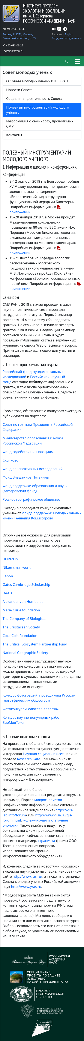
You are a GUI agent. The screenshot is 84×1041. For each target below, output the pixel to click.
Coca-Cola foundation (20, 635)
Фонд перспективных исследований (33, 468)
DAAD (7, 593)
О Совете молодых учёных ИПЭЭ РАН (37, 81)
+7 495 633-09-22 (13, 45)
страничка (46, 840)
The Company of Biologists (24, 618)
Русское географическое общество (31, 499)
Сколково (10, 460)
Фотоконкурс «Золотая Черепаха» (31, 709)
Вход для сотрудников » (66, 38)
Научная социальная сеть (44, 753)
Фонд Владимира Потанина (26, 477)
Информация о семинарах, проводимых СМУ (39, 124)
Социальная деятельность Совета (34, 98)
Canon (8, 576)
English (68, 34)
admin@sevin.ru (13, 51)
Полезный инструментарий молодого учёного (37, 110)
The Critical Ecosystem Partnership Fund (35, 644)
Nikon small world (17, 567)
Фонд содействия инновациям (28, 451)
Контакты (14, 135)
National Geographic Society (25, 652)
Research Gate (28, 759)
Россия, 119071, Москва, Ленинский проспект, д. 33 (19, 36)
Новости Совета (19, 89)
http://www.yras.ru (26, 886)
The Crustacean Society (21, 627)
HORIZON (10, 559)
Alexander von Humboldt (23, 601)
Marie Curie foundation (21, 610)
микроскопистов (48, 799)
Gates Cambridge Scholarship (26, 584)
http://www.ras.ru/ (27, 876)
